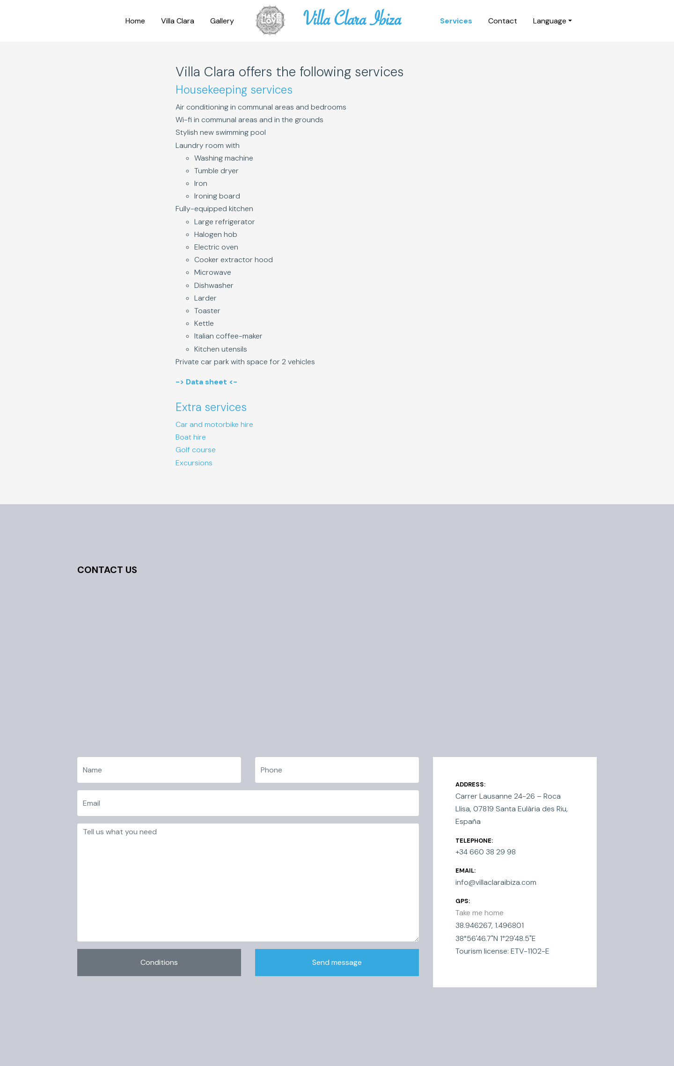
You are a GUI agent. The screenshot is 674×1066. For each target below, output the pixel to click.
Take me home (479, 913)
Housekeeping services (234, 89)
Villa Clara (177, 21)
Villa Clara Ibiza (352, 23)
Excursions (194, 463)
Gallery (222, 21)
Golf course (196, 450)
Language (549, 21)
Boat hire (191, 437)
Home (135, 21)
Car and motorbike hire (214, 424)
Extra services (211, 407)
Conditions (159, 962)
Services (456, 21)
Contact (502, 21)
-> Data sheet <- (206, 382)
